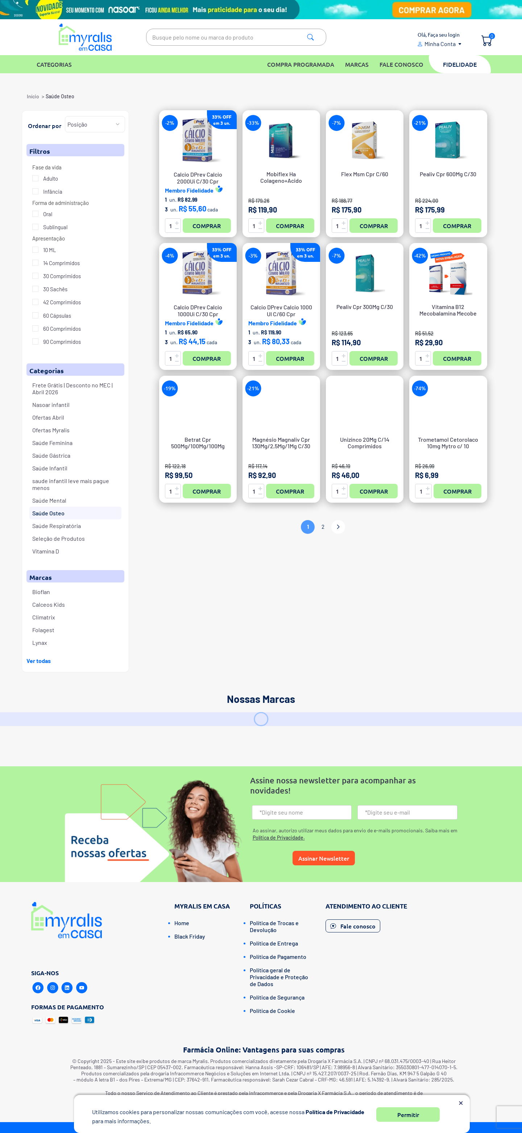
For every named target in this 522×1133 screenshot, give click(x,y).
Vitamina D (45, 551)
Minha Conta (440, 43)
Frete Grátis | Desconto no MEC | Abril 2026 (72, 388)
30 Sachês (54, 289)
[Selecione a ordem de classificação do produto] (95, 124)
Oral (47, 214)
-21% (420, 122)
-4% (169, 255)
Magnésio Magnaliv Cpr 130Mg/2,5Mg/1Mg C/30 (281, 442)
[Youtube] (81, 988)
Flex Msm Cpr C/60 (364, 174)
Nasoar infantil (51, 404)
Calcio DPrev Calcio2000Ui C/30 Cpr (198, 178)
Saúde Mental (49, 500)
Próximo (338, 527)
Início (33, 96)
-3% (253, 255)
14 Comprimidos (61, 263)
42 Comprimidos (61, 302)
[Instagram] (52, 988)
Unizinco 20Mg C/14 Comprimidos (364, 442)
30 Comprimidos (61, 276)
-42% (420, 255)
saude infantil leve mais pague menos (70, 484)
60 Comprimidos (61, 328)
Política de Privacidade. (279, 838)
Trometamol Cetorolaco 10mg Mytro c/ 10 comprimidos (448, 446)
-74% (420, 388)
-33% (253, 122)
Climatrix (43, 617)
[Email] (407, 812)
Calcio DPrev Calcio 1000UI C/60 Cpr (281, 310)
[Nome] (302, 812)
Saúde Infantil (49, 468)
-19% (170, 388)
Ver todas (38, 660)
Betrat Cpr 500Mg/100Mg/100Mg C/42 (198, 446)
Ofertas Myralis (51, 430)
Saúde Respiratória (56, 525)
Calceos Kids (48, 604)
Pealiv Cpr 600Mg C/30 (448, 174)
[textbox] (236, 37)
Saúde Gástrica (51, 455)
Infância (52, 191)
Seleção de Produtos (58, 538)
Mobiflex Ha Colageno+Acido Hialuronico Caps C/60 (281, 180)
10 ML (49, 250)
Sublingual (54, 227)
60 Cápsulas (56, 315)
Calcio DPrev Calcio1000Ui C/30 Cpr (198, 310)
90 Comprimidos (61, 341)
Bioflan (41, 591)
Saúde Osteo (48, 513)
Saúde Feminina (52, 442)
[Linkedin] (67, 988)
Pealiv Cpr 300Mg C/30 (364, 307)
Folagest (43, 629)
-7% (336, 122)
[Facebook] (38, 988)
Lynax (39, 642)
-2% (169, 122)
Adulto (50, 178)
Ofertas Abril (48, 417)
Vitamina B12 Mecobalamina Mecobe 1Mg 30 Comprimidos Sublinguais (448, 314)
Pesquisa (310, 37)
